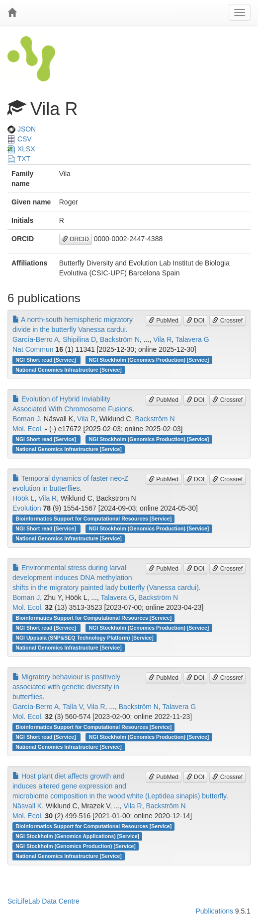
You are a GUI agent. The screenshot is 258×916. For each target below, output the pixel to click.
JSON (21, 129)
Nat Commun (32, 349)
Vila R (162, 339)
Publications (214, 911)
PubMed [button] (163, 320)
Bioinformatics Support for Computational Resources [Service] (93, 519)
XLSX (21, 149)
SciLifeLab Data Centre (43, 901)
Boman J (26, 419)
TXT (18, 159)
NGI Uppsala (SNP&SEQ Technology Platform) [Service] (84, 638)
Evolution (26, 508)
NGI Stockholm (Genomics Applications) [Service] (77, 836)
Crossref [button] (227, 320)
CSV (19, 139)
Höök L (23, 498)
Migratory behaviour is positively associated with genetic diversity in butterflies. (66, 687)
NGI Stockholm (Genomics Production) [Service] (149, 360)
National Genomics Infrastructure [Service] (68, 370)
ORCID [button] (75, 239)
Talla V (73, 707)
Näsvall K (27, 806)
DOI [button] (195, 320)
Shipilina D (79, 339)
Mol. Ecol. (27, 429)
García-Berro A (35, 339)
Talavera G (192, 339)
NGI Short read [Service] (46, 360)
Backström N (120, 339)
